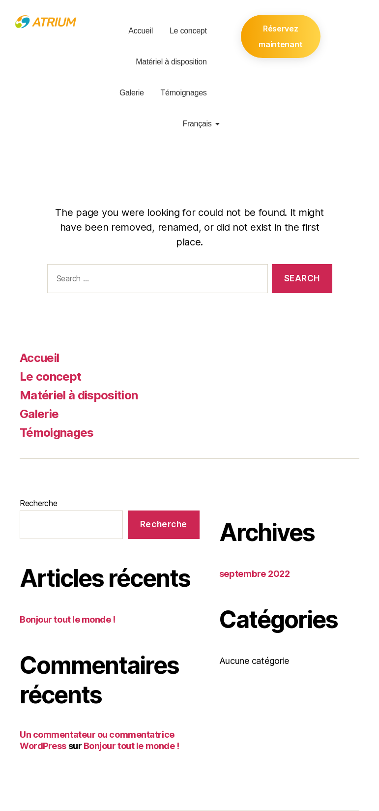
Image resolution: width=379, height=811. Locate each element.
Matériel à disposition (171, 62)
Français (198, 124)
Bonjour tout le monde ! (68, 619)
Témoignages (184, 93)
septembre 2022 (254, 574)
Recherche (39, 503)
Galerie (131, 93)
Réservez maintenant (280, 36)
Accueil (140, 31)
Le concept (188, 31)
